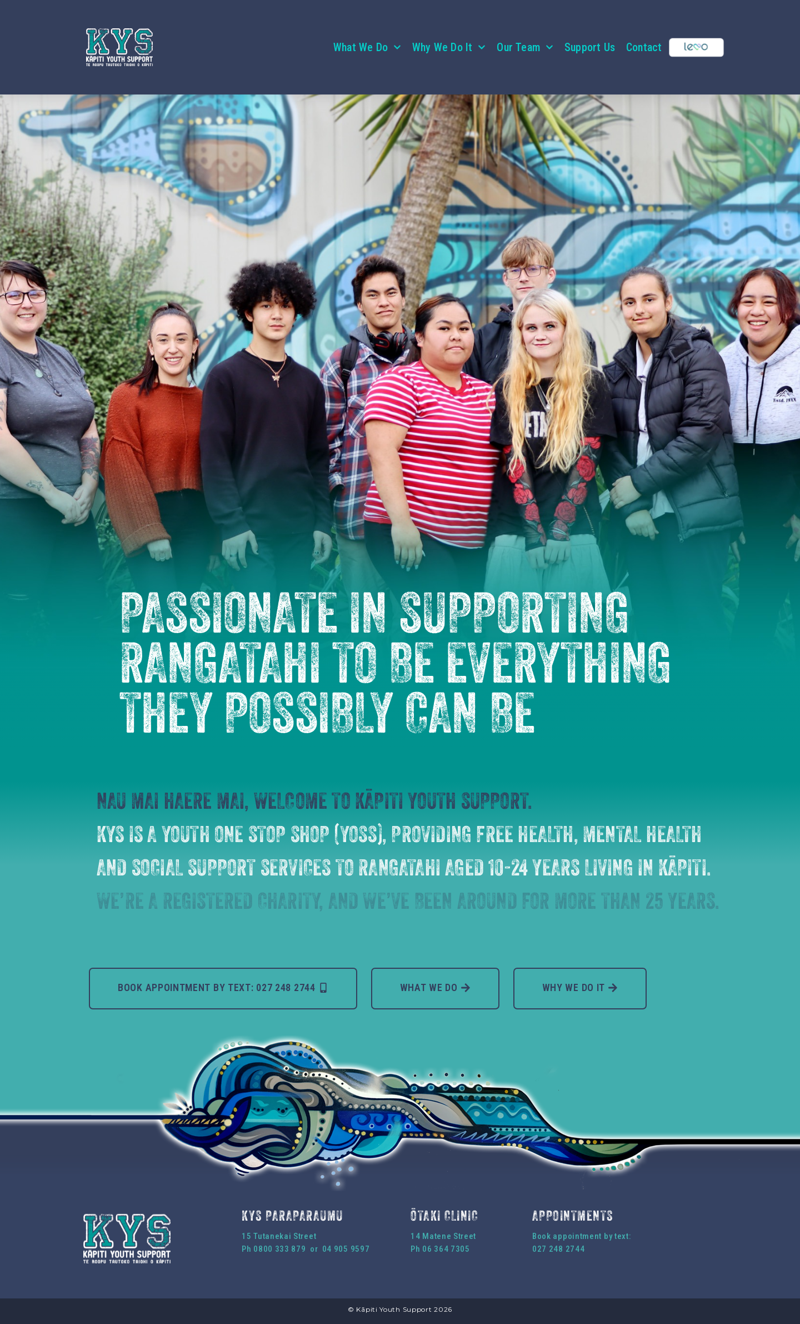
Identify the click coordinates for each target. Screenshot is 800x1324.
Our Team (525, 47)
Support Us (589, 47)
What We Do (367, 47)
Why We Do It (449, 47)
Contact (644, 47)
